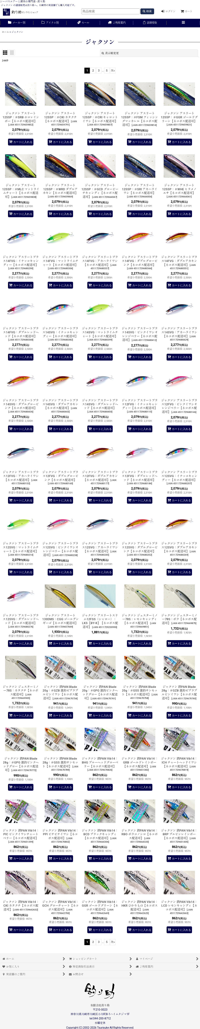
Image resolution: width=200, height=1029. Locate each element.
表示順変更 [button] (110, 53)
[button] (183, 23)
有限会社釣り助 (100, 1005)
